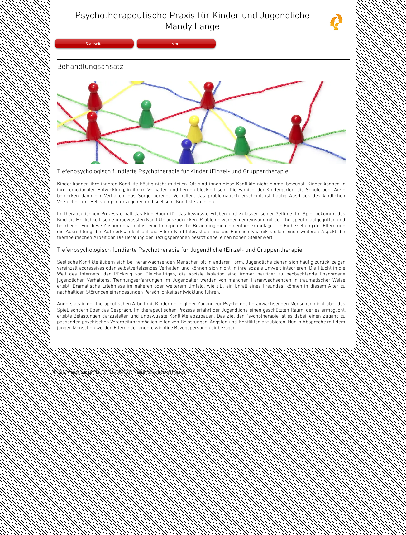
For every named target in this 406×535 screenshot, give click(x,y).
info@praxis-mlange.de (164, 372)
